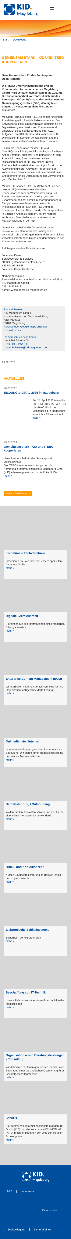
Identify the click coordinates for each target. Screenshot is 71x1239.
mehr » (37, 417)
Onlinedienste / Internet (22, 741)
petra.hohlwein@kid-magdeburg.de (26, 347)
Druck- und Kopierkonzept (25, 867)
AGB (9, 1191)
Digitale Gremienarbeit (22, 616)
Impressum (27, 1191)
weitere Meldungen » (18, 493)
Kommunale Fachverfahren (25, 553)
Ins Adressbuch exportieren (20, 337)
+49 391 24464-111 (17, 343)
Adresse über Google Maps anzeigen (26, 326)
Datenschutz (49, 1210)
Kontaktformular (13, 330)
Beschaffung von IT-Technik (26, 992)
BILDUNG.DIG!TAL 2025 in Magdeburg (31, 392)
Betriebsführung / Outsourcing (28, 804)
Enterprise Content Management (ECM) (34, 678)
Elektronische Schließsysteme (27, 929)
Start (6, 39)
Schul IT (11, 1118)
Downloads (19, 39)
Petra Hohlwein (13, 309)
